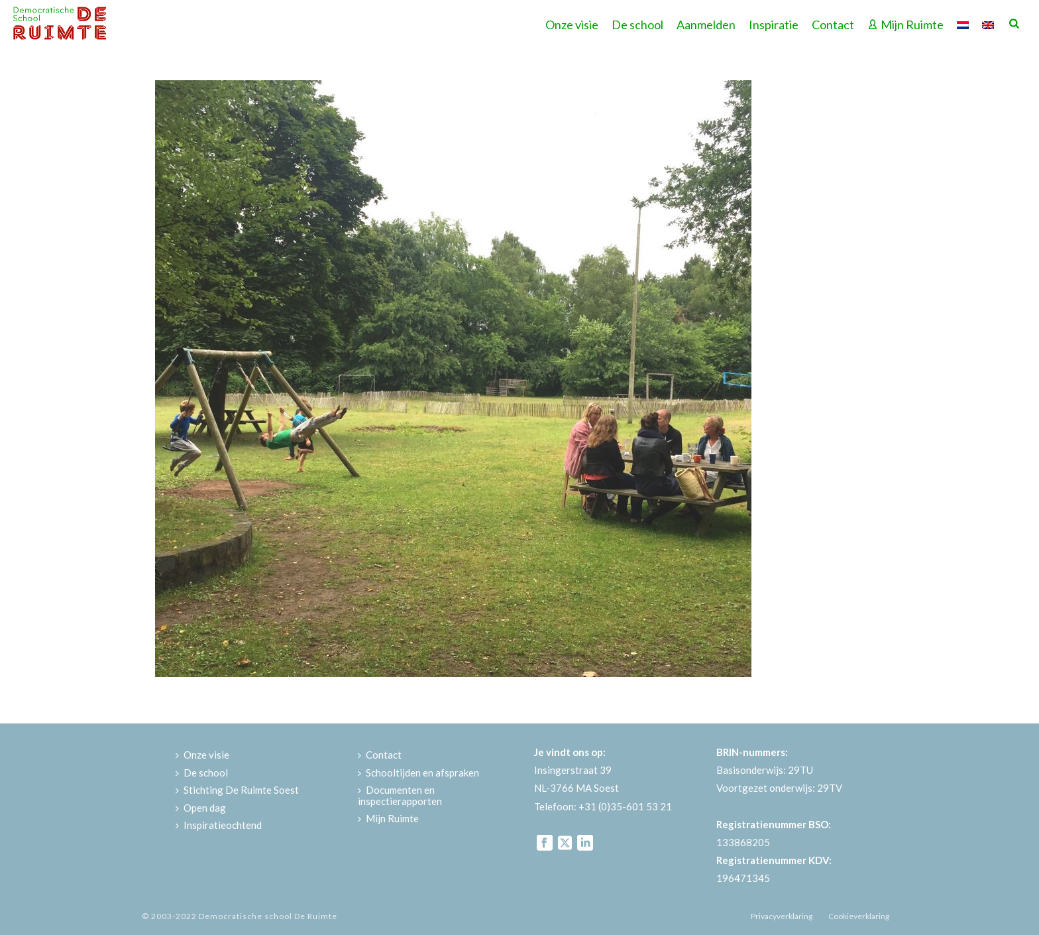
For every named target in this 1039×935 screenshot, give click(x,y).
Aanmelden (706, 24)
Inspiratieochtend (219, 825)
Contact (833, 24)
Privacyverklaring (781, 916)
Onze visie (571, 24)
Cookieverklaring (858, 916)
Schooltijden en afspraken (418, 773)
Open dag (201, 808)
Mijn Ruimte (905, 24)
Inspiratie (773, 24)
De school (637, 24)
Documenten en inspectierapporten (400, 795)
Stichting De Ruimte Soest (237, 790)
